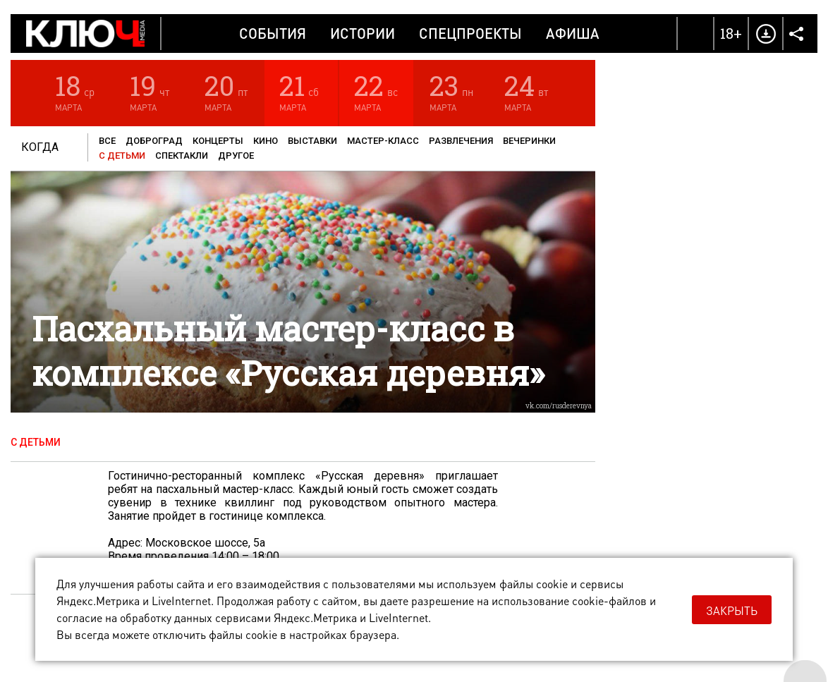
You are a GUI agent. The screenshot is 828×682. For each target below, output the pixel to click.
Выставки (312, 140)
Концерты (218, 140)
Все (107, 140)
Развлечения (461, 140)
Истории (362, 33)
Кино (265, 140)
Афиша (572, 33)
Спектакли (181, 155)
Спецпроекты (470, 33)
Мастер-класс (383, 140)
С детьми (122, 155)
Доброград (154, 140)
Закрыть (731, 610)
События (272, 33)
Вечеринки (529, 140)
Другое (236, 155)
